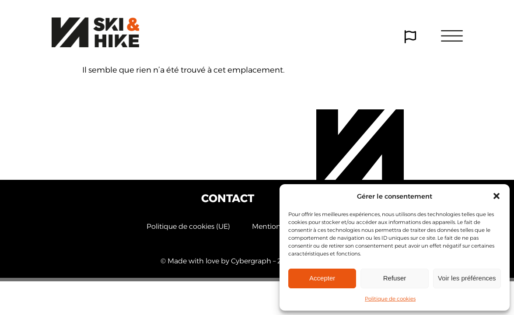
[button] (496, 196)
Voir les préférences (467, 278)
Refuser (394, 278)
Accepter (322, 278)
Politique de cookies (390, 298)
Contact (227, 198)
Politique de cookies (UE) (188, 227)
